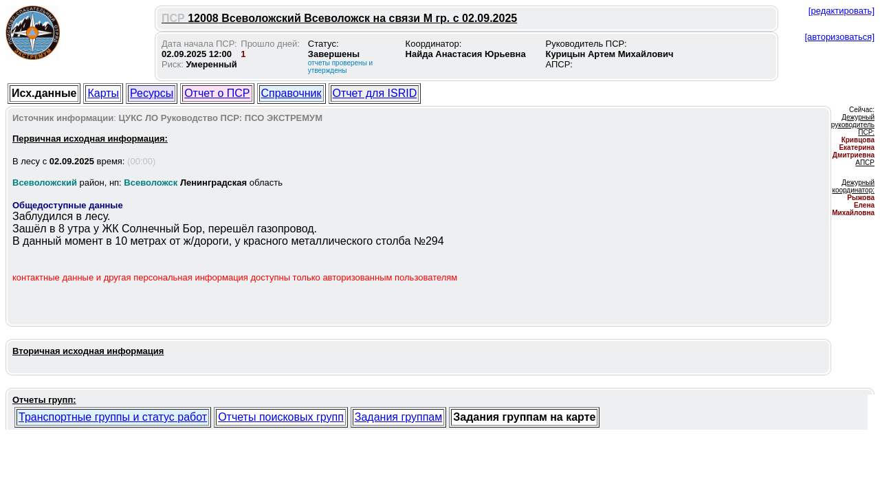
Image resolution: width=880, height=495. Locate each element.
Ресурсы (151, 93)
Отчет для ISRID (375, 93)
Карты (103, 93)
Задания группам (398, 417)
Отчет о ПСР (217, 93)
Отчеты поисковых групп (281, 417)
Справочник (291, 93)
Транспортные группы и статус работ (113, 417)
